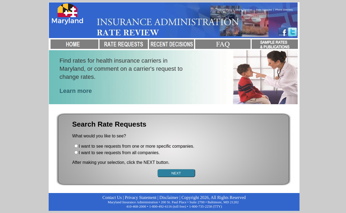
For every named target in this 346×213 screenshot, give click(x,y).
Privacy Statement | (142, 197)
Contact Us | (113, 197)
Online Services (243, 9)
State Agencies (264, 9)
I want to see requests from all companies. (119, 152)
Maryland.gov (224, 9)
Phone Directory (284, 9)
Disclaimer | (170, 197)
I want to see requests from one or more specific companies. (136, 146)
